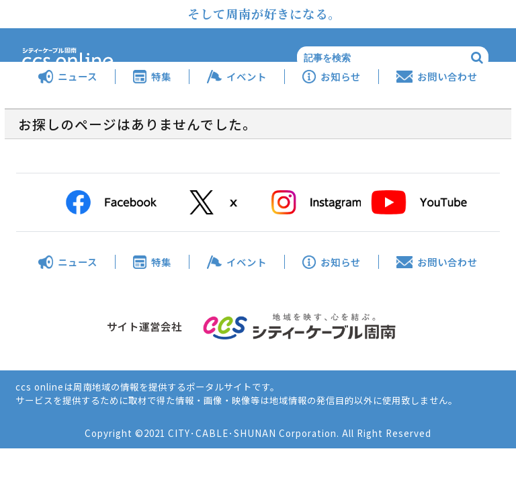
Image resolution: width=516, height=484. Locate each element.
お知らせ (340, 76)
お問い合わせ (447, 76)
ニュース (77, 76)
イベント (246, 76)
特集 (161, 76)
